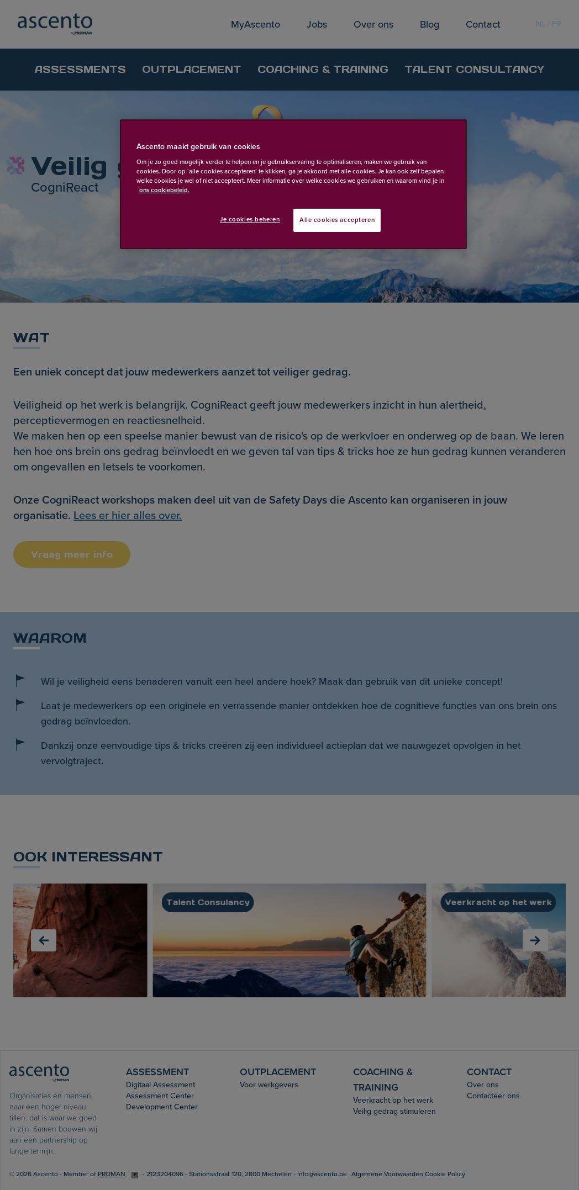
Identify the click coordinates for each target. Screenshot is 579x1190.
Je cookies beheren (250, 219)
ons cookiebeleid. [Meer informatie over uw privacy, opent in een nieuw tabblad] (164, 190)
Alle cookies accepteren (337, 220)
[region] (293, 184)
